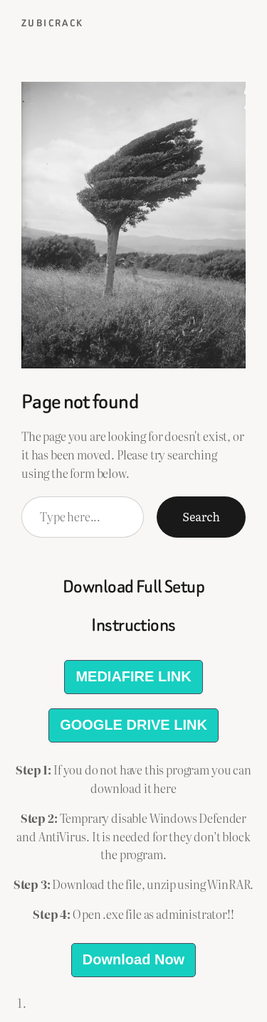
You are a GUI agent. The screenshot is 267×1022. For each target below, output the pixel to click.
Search (201, 516)
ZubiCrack (52, 23)
